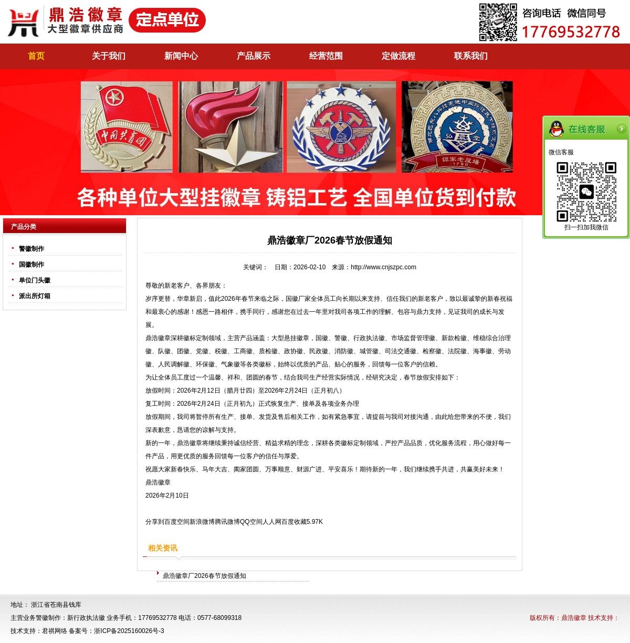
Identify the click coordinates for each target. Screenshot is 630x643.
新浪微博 (202, 521)
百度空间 (177, 521)
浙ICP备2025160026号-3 (129, 631)
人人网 (271, 521)
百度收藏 (294, 521)
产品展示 (253, 55)
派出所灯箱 (34, 296)
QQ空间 (251, 521)
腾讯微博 (227, 521)
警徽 (340, 338)
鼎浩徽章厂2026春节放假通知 (204, 575)
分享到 (154, 521)
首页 (36, 55)
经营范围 (326, 55)
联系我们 (471, 55)
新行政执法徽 (86, 617)
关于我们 (108, 55)
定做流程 (398, 55)
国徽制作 (31, 264)
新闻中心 (181, 55)
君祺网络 (54, 631)
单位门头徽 (34, 280)
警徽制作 (31, 248)
